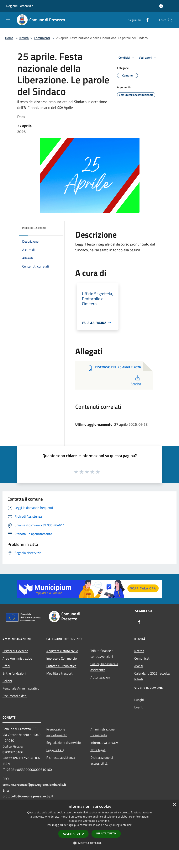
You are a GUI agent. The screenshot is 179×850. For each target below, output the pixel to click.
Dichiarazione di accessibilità (101, 760)
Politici (7, 680)
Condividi (127, 57)
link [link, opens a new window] (129, 825)
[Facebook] (146, 20)
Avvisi (138, 665)
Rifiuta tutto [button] (106, 833)
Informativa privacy (104, 742)
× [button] (174, 804)
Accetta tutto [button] (73, 833)
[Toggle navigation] (8, 19)
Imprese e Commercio (61, 658)
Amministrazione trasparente (102, 732)
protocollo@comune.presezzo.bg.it (27, 796)
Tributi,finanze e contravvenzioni (101, 653)
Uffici (6, 665)
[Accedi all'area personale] (161, 6)
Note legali (98, 750)
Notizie (139, 650)
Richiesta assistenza (60, 757)
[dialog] (89, 825)
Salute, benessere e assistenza (104, 666)
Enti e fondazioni (14, 673)
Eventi (138, 707)
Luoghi (139, 699)
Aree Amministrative (17, 658)
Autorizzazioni (100, 677)
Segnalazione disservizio (63, 742)
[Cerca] (170, 19)
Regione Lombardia (19, 5)
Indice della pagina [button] (34, 228)
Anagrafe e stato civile (62, 650)
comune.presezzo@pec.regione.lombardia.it (34, 784)
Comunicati (42, 37)
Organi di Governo (15, 650)
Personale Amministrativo (20, 688)
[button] (90, 843)
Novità (24, 37)
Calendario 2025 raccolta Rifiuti (152, 676)
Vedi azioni (148, 57)
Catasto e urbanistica (61, 665)
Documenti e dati (14, 695)
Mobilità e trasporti (59, 673)
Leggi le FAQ (55, 750)
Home (9, 37)
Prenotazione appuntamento (56, 732)
